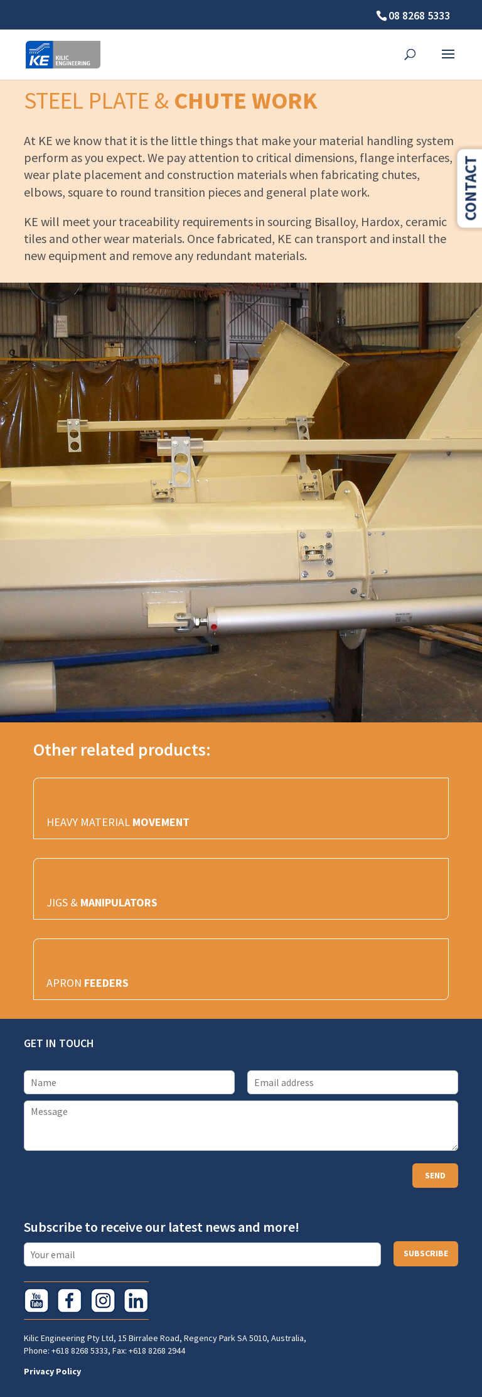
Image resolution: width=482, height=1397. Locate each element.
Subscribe (426, 1253)
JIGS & (102, 902)
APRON (87, 983)
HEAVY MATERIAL (118, 822)
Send (435, 1175)
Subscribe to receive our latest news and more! (161, 1227)
